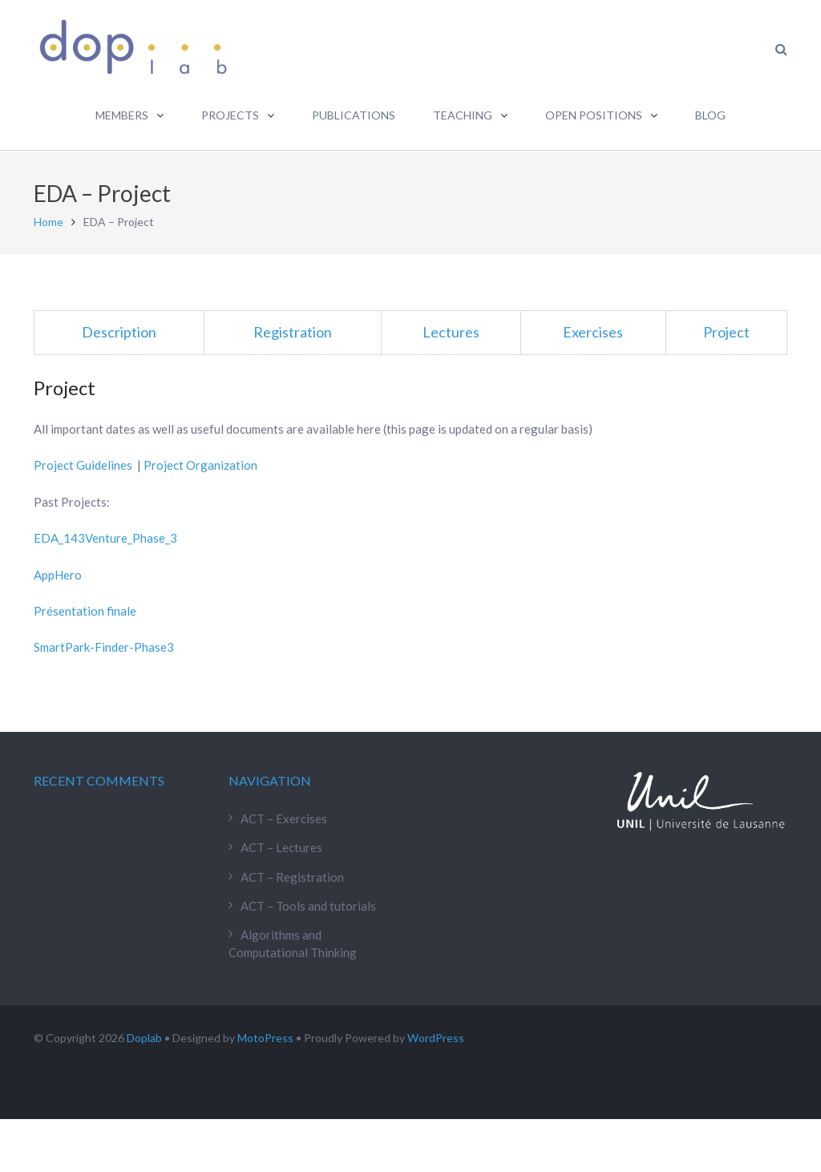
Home (48, 220)
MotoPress (265, 1036)
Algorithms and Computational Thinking (293, 942)
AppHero (58, 573)
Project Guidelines (83, 464)
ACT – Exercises (284, 817)
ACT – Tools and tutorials (308, 904)
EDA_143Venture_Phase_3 (105, 536)
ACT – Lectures (281, 846)
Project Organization (200, 464)
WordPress (435, 1036)
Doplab (144, 1036)
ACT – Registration (292, 875)
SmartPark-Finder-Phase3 (104, 646)
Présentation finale (85, 609)
